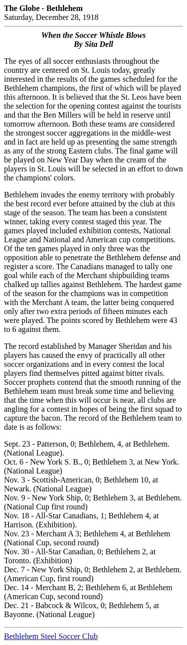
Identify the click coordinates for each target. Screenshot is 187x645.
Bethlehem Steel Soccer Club (51, 636)
